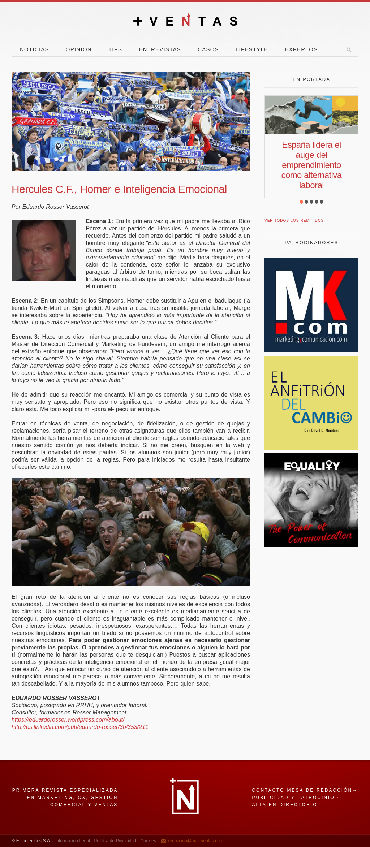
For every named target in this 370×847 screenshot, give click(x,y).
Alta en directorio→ (287, 804)
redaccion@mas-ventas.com (195, 840)
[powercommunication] (311, 545)
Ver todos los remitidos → (296, 220)
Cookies (147, 840)
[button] (301, 202)
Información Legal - (74, 840)
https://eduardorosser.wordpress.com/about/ (68, 720)
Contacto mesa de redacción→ (305, 790)
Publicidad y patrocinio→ (296, 797)
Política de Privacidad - (116, 840)
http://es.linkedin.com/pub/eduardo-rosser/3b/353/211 (80, 727)
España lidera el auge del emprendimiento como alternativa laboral (311, 165)
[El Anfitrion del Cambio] (311, 448)
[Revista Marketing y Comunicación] (311, 350)
